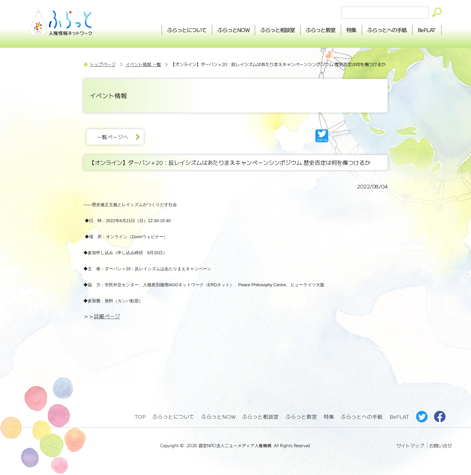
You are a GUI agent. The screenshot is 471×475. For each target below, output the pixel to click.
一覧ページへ (112, 137)
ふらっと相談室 (260, 416)
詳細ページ (107, 316)
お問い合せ (440, 445)
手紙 (387, 30)
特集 (352, 30)
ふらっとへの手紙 (362, 416)
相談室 (278, 30)
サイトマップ (410, 445)
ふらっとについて (186, 30)
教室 (321, 30)
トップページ (102, 64)
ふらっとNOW (218, 416)
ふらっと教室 (301, 416)
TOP (140, 416)
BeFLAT (427, 30)
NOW (234, 30)
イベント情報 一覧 (143, 64)
